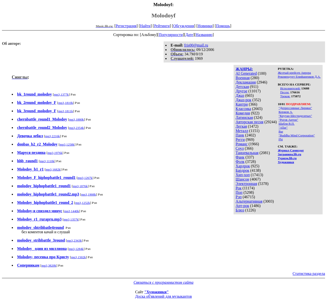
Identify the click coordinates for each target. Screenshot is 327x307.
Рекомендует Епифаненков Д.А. (299, 76)
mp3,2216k (52, 136)
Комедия (243, 113)
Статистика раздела (309, 273)
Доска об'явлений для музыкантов (163, 296)
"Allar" (283, 127)
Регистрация (126, 26)
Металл (242, 131)
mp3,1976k (55, 153)
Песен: (284, 92)
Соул (240, 148)
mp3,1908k (88, 194)
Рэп (239, 197)
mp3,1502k (78, 257)
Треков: (285, 96)
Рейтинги (162, 26)
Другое (241, 91)
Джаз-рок (243, 100)
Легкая (241, 126)
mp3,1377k (61, 94)
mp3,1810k (65, 103)
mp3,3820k (49, 265)
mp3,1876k (80, 186)
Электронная (246, 184)
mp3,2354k (76, 128)
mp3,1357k (71, 219)
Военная (243, 78)
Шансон (242, 179)
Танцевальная (247, 153)
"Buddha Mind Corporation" (297, 135)
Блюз (240, 210)
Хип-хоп (243, 175)
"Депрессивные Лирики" (295, 108)
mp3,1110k (47, 161)
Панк (240, 135)
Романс (242, 144)
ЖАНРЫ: (244, 69)
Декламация (246, 82)
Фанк (240, 157)
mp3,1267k (85, 178)
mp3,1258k (67, 144)
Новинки (205, 26)
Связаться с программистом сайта (163, 282)
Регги (240, 139)
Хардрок (243, 166)
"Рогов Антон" (288, 120)
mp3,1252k (82, 203)
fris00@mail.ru (196, 45)
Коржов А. (286, 112)
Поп (239, 192)
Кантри (242, 104)
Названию (204, 35)
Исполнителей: (290, 88)
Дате (189, 35)
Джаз (240, 95)
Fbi (281, 139)
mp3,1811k (65, 111)
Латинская (244, 117)
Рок (238, 188)
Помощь (223, 26)
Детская (242, 87)
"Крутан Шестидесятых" (295, 116)
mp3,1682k (53, 169)
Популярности (171, 35)
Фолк (240, 162)
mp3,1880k (76, 119)
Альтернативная (249, 201)
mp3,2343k (74, 240)
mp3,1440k (71, 211)
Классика (243, 109)
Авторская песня (249, 122)
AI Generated (246, 73)
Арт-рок (242, 206)
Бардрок (242, 170)
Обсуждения (183, 26)
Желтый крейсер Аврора (294, 72)
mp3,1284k (76, 249)
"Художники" (156, 292)
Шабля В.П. (286, 123)
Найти (145, 26)
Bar (281, 131)
